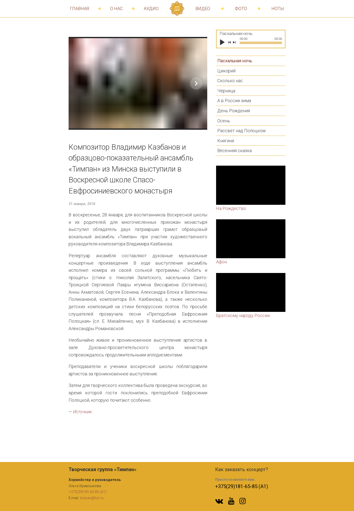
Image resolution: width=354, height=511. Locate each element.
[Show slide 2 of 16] (196, 83)
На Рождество (231, 208)
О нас (116, 8)
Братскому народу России (243, 315)
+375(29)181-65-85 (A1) (87, 492)
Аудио (151, 8)
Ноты (277, 8)
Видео (202, 8)
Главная (79, 8)
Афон (221, 261)
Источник (82, 411)
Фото (241, 8)
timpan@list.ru (91, 498)
